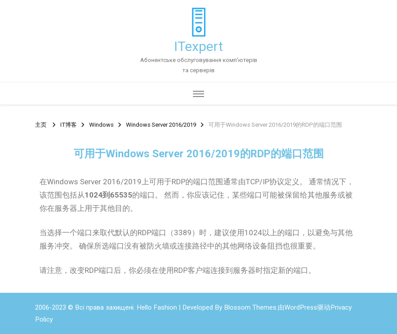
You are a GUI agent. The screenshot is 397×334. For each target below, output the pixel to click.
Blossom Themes (250, 307)
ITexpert (198, 46)
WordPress (300, 307)
